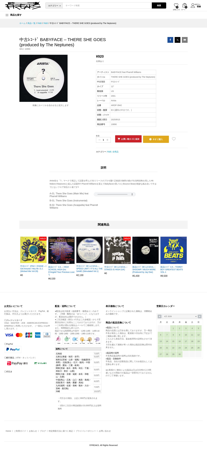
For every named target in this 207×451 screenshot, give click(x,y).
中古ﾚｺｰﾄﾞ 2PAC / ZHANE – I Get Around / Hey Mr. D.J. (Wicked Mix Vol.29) (33, 268)
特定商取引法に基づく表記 (61, 430)
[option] (33, 257)
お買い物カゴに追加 (131, 139)
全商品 (115, 151)
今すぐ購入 (161, 139)
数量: (98, 136)
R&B (109, 151)
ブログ (43, 430)
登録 (197, 6)
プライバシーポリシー (86, 430)
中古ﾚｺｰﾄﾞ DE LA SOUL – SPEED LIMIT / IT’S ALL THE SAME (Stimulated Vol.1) (89, 268)
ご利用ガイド (20, 430)
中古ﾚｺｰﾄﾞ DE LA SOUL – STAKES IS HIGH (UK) (115, 267)
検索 (157, 5)
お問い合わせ (105, 430)
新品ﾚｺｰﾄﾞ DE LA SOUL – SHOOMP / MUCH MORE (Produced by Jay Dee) (144, 269)
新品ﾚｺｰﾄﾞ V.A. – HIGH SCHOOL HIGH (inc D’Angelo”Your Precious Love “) (61, 270)
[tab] (103, 168)
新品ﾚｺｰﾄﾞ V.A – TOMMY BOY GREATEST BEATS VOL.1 (171, 269)
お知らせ (33, 430)
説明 (103, 167)
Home (8, 430)
